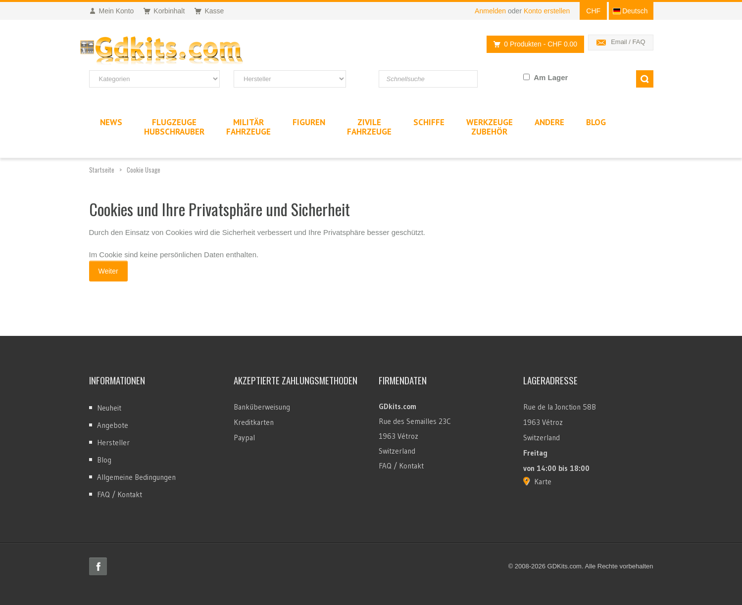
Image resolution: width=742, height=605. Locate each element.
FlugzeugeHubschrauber (174, 127)
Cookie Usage (143, 170)
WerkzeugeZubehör (489, 127)
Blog (104, 460)
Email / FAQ (628, 42)
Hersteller (113, 442)
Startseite (101, 170)
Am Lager (551, 77)
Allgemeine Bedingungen (136, 477)
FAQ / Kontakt (119, 494)
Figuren (309, 122)
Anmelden (490, 11)
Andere (549, 122)
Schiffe (429, 122)
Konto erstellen (547, 11)
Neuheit (109, 408)
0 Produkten (532, 44)
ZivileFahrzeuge (369, 127)
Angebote (112, 425)
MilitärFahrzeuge (248, 127)
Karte (542, 481)
